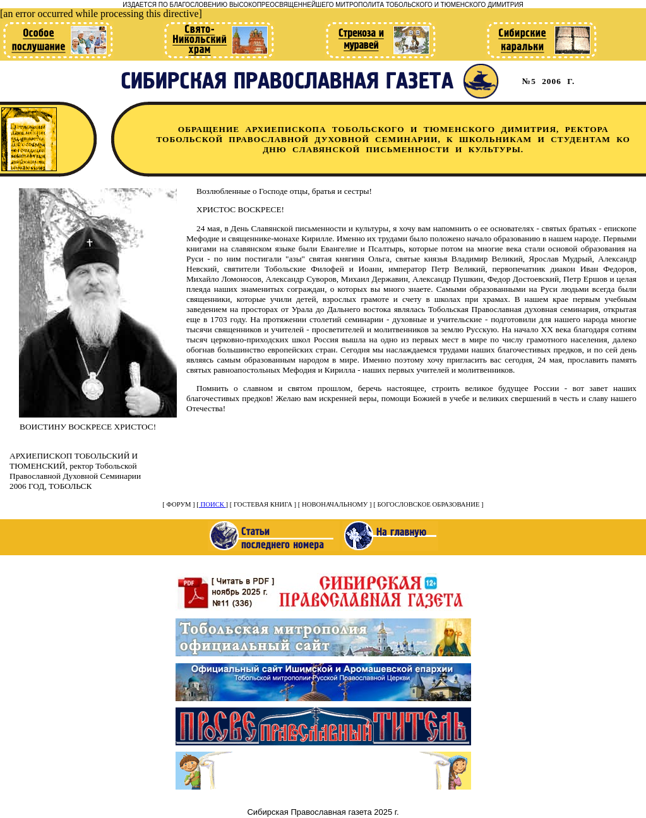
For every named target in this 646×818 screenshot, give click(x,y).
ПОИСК (212, 504)
